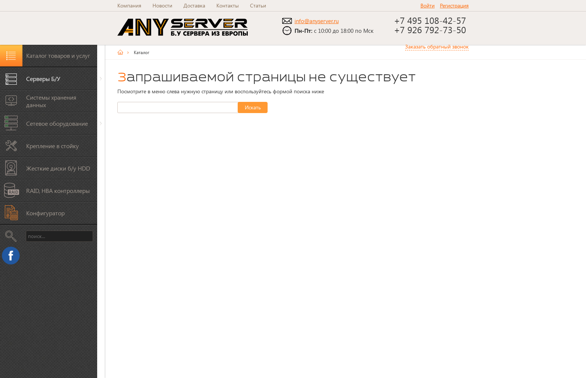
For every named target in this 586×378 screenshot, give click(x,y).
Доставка (194, 5)
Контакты (227, 5)
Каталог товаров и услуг (58, 55)
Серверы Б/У (43, 78)
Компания (129, 5)
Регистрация (454, 5)
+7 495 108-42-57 (431, 20)
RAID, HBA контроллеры (58, 190)
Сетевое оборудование (57, 123)
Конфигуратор (45, 213)
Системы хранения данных (51, 101)
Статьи (258, 5)
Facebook (13, 258)
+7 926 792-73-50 (430, 29)
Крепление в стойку (52, 146)
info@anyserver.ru (316, 21)
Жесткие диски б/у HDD (58, 168)
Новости (162, 5)
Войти (427, 5)
